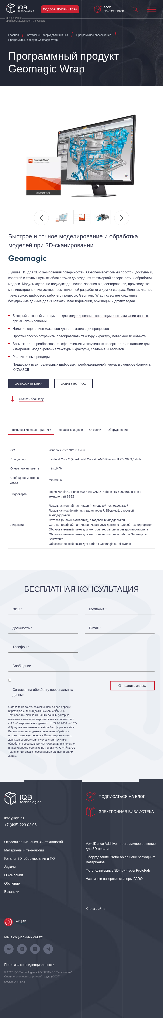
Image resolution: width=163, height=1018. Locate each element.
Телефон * (21, 647)
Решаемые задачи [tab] (70, 429)
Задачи (10, 867)
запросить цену (28, 383)
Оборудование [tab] (117, 429)
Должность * (22, 628)
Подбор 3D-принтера (60, 9)
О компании (13, 875)
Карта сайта (95, 909)
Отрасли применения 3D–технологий (33, 842)
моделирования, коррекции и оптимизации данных (109, 316)
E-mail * (95, 628)
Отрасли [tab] (95, 429)
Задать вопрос (73, 383)
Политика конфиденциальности (29, 965)
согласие (34, 747)
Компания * (98, 609)
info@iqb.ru (14, 818)
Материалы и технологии (24, 850)
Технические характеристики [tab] (31, 429)
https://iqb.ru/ (16, 711)
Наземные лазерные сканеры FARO (114, 879)
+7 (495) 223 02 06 (20, 825)
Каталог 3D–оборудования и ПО (29, 858)
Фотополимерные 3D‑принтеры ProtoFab (118, 870)
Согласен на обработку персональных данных (43, 692)
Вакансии (11, 892)
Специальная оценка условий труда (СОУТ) (32, 976)
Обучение (12, 883)
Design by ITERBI (15, 981)
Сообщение (22, 666)
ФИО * (17, 609)
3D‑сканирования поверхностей (59, 272)
